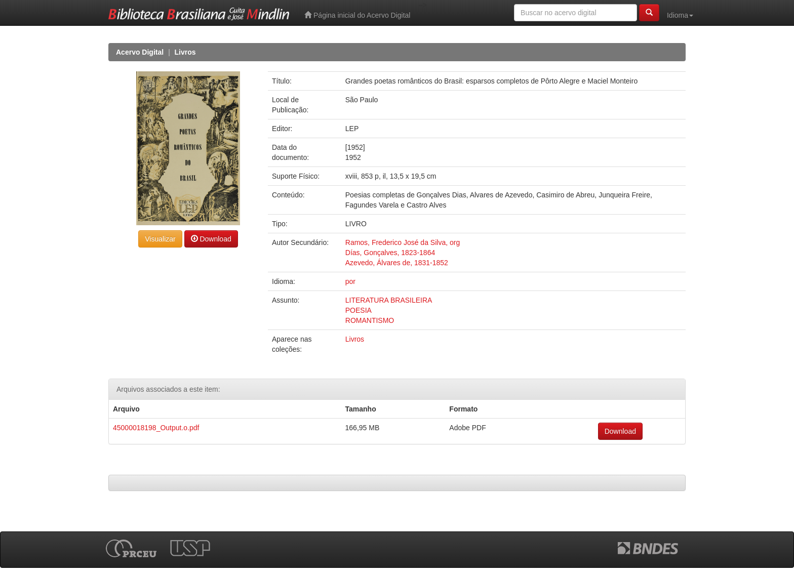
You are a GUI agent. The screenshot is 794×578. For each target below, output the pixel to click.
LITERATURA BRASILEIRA (388, 300)
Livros (185, 52)
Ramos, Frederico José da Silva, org (402, 242)
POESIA (358, 310)
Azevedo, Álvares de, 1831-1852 (396, 263)
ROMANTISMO (369, 320)
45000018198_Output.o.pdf (156, 428)
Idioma (680, 15)
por (350, 281)
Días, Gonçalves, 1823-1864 (390, 253)
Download (211, 238)
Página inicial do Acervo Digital (357, 15)
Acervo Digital (140, 52)
